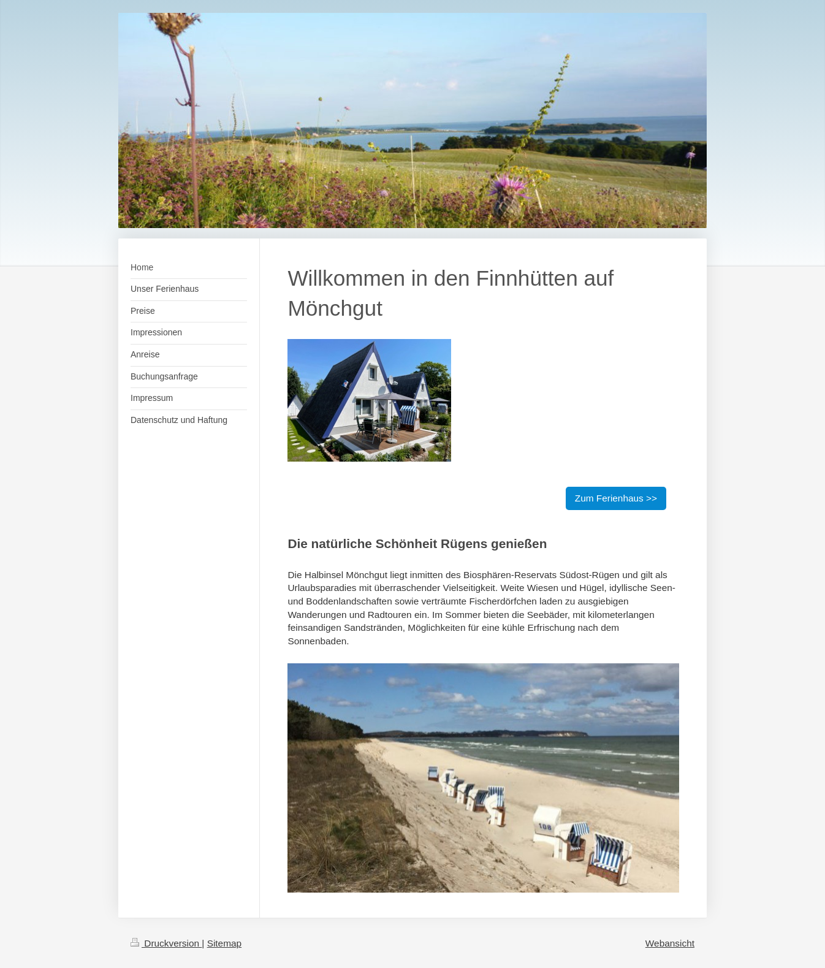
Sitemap (224, 943)
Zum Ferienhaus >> (616, 498)
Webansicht (669, 943)
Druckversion (166, 943)
